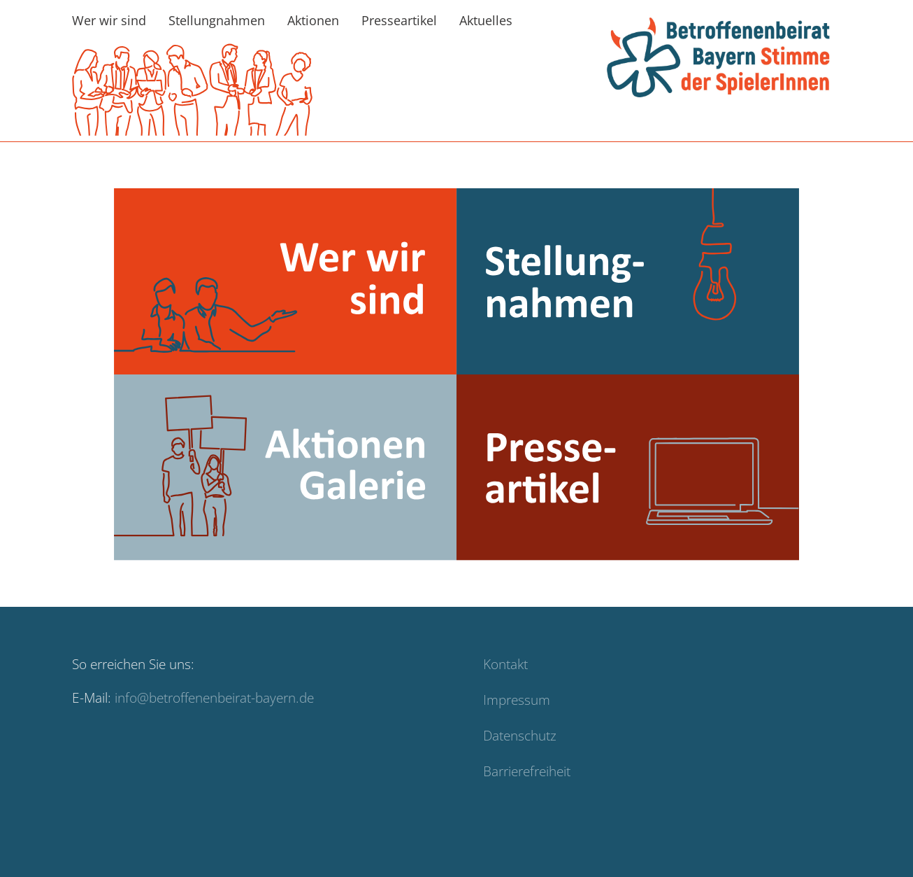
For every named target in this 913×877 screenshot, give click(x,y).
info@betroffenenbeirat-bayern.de (214, 711)
